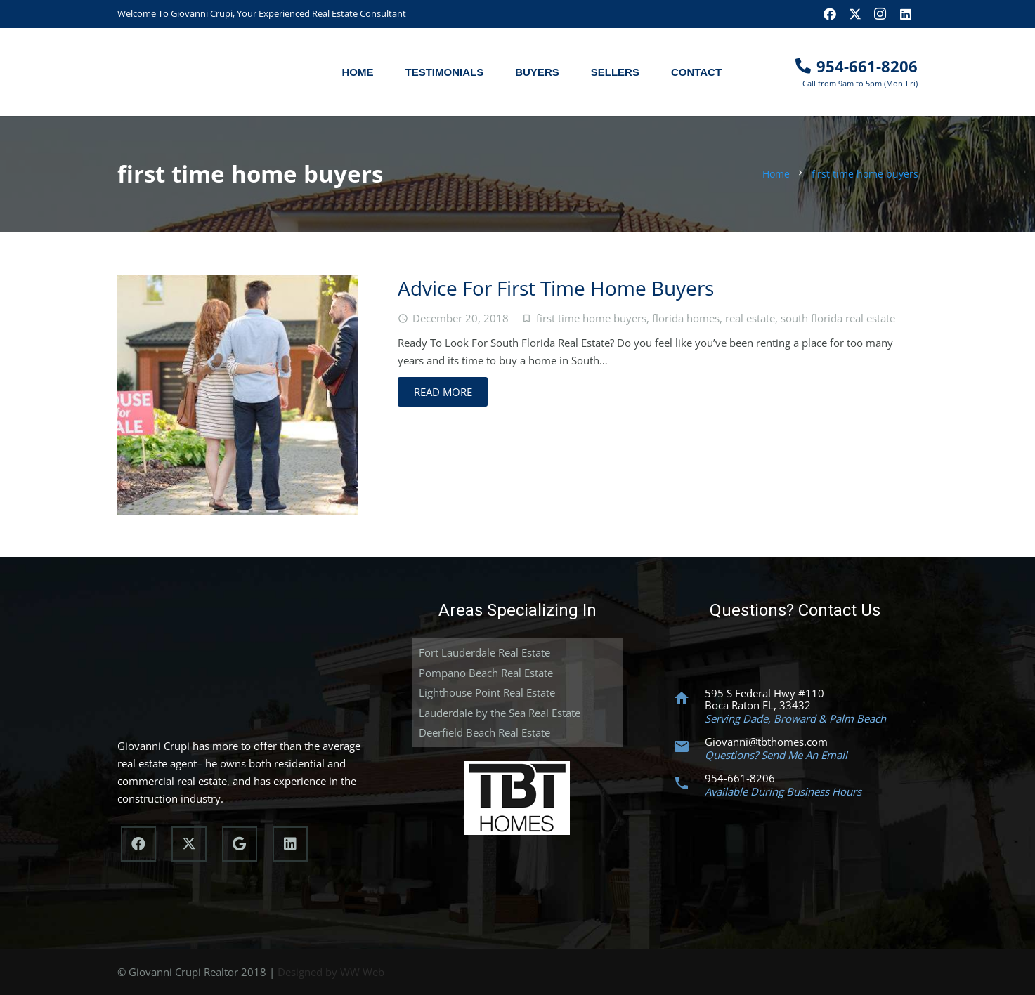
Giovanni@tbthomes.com (766, 741)
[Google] (239, 844)
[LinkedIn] (905, 14)
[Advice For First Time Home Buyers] (237, 395)
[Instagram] (880, 14)
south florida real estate (838, 318)
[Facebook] (829, 14)
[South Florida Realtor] (192, 72)
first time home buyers (591, 318)
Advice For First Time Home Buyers (556, 288)
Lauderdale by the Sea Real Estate (499, 713)
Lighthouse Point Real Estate (487, 692)
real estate (750, 318)
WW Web (362, 972)
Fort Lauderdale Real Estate (484, 652)
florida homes (686, 318)
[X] (855, 14)
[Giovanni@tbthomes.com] (688, 746)
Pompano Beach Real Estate (486, 673)
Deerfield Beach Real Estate (484, 732)
